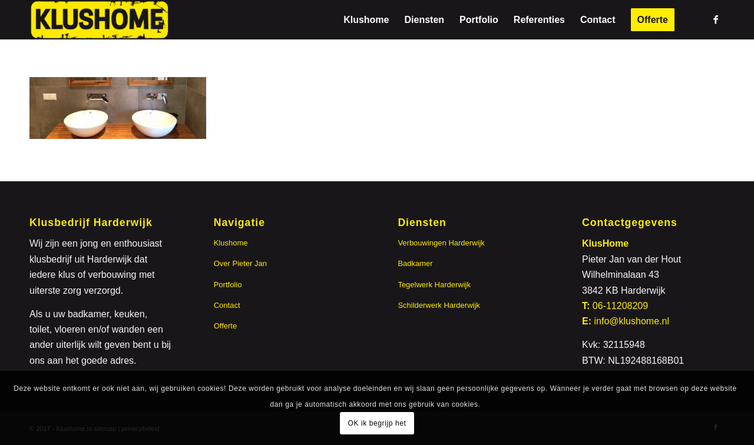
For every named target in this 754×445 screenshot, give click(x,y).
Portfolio (228, 284)
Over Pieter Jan (240, 263)
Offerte (225, 325)
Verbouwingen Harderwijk (441, 242)
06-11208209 (620, 306)
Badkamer (415, 263)
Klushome (231, 242)
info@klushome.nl (631, 321)
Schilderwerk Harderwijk (438, 305)
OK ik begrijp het (377, 423)
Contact (227, 305)
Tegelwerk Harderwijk (434, 284)
